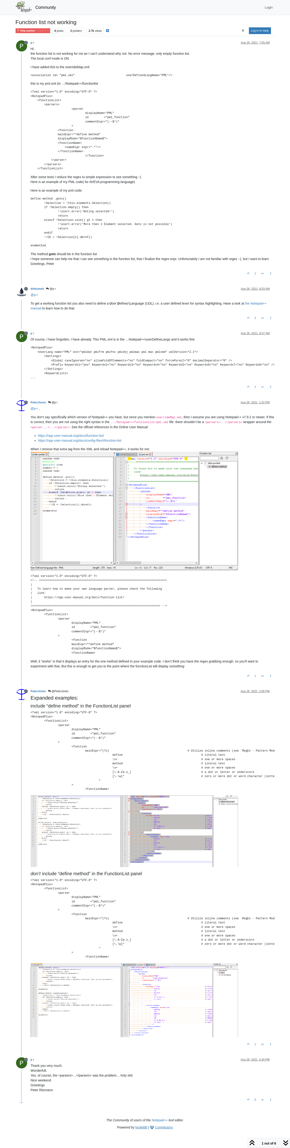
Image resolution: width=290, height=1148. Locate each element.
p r (32, 42)
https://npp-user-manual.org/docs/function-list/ (71, 435)
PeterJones (38, 402)
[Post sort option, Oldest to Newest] (243, 30)
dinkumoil (37, 288)
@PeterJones (58, 691)
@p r (51, 288)
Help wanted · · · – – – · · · (33, 30)
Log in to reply (260, 30)
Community (45, 7)
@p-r (34, 295)
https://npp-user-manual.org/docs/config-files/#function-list (79, 440)
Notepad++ (160, 1120)
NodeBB (141, 1127)
